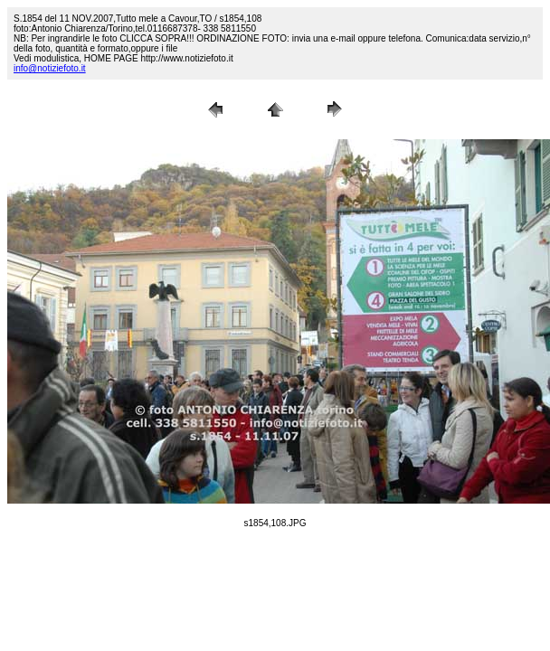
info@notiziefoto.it (50, 68)
